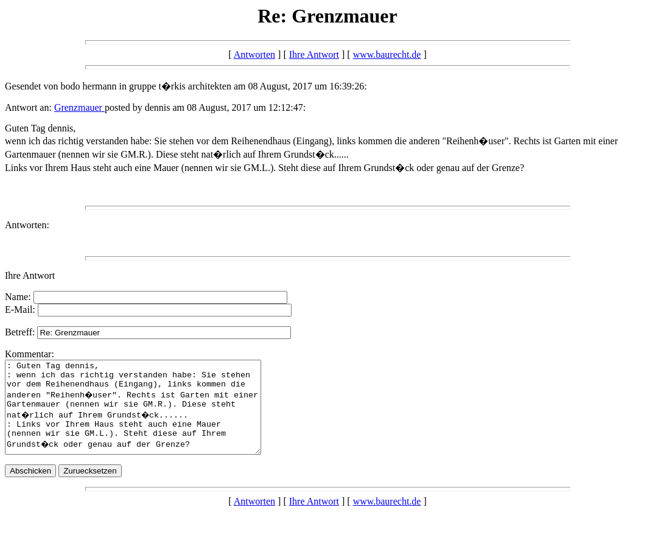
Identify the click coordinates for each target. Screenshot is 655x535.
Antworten (254, 54)
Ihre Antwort (314, 54)
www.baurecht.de (387, 54)
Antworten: (27, 225)
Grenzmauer (79, 107)
